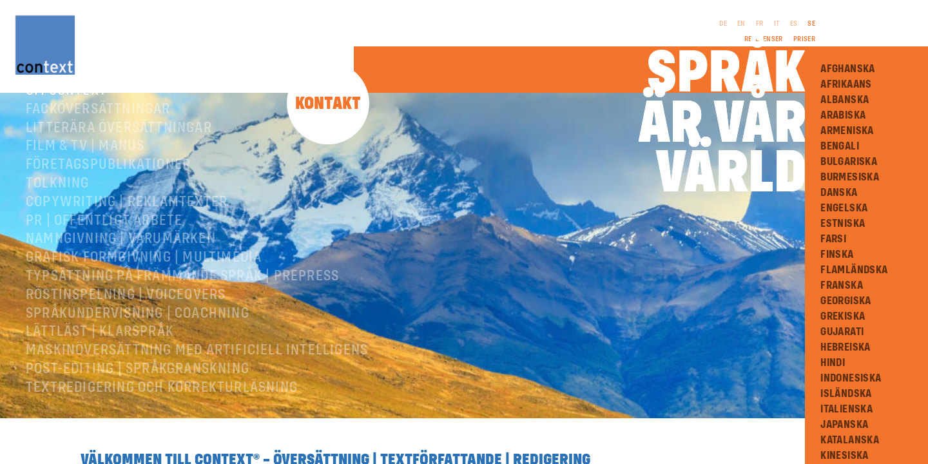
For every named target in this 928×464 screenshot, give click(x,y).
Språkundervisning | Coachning (137, 334)
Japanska (844, 424)
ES (794, 24)
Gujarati (842, 332)
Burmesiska (849, 177)
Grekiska (842, 316)
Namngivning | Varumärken (121, 259)
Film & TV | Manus (85, 167)
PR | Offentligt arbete (104, 241)
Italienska (846, 409)
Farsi (833, 239)
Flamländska (853, 270)
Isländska (846, 394)
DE (723, 24)
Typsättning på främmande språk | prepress (182, 297)
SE (811, 24)
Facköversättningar (98, 130)
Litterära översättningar (119, 149)
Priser (804, 39)
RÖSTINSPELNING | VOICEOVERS (126, 316)
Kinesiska (844, 455)
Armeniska (847, 131)
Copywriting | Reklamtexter (126, 223)
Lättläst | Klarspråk (100, 352)
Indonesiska (850, 378)
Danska (838, 192)
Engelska (843, 208)
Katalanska (849, 440)
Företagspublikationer (108, 185)
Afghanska (847, 69)
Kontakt (328, 104)
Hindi (832, 363)
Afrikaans (846, 84)
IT (777, 24)
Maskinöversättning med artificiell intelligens (197, 371)
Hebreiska (845, 347)
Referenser (763, 39)
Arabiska (842, 115)
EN (741, 24)
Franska (841, 285)
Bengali (839, 146)
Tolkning (58, 204)
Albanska (844, 100)
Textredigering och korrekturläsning (162, 408)
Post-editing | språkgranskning (137, 390)
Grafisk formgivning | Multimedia (144, 278)
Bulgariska (848, 162)
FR (760, 24)
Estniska (842, 223)
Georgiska (845, 301)
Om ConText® (70, 111)
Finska (836, 254)
